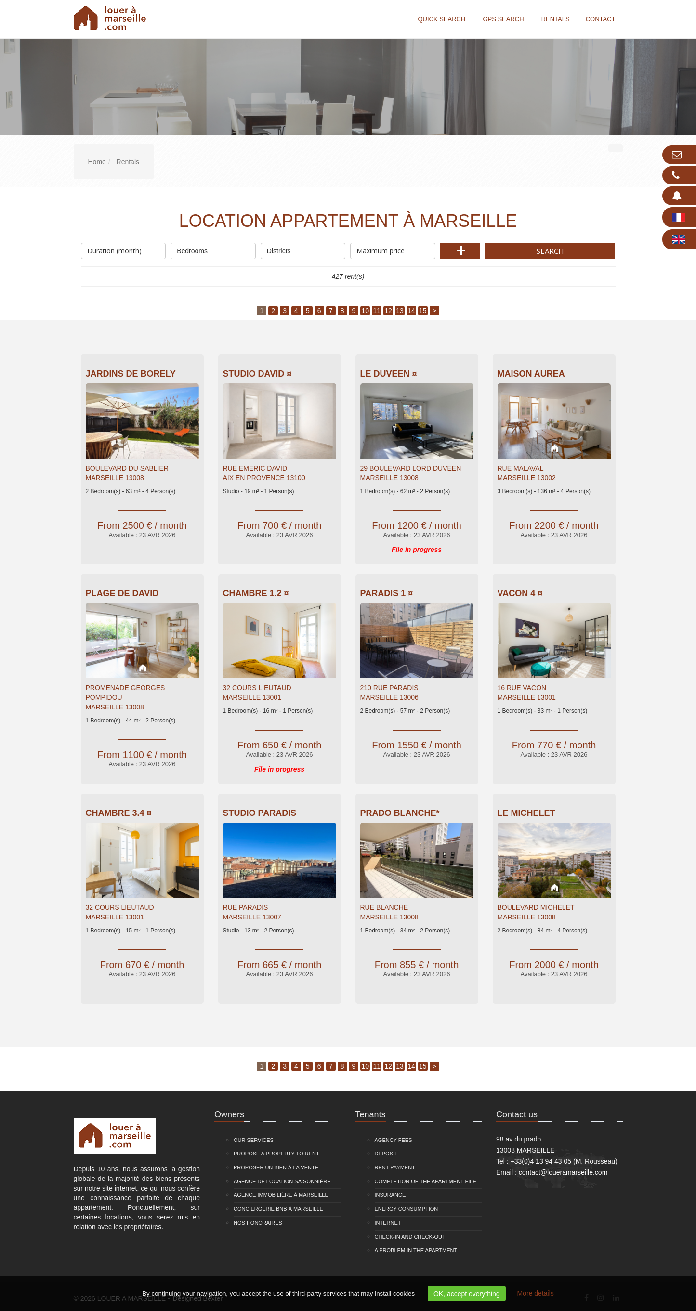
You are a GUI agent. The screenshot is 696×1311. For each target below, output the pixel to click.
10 (365, 311)
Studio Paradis (260, 813)
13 (400, 311)
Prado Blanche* (400, 813)
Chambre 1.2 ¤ (256, 593)
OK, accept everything (466, 1294)
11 (377, 311)
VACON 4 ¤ (520, 593)
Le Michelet (526, 813)
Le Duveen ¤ (388, 374)
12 (388, 311)
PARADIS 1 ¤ (386, 593)
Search (550, 251)
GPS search (503, 19)
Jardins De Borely (131, 374)
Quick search (441, 19)
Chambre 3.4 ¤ (119, 813)
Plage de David (122, 593)
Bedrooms (213, 249)
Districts (303, 249)
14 (411, 311)
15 (423, 311)
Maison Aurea (531, 374)
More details (535, 1293)
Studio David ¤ (257, 374)
